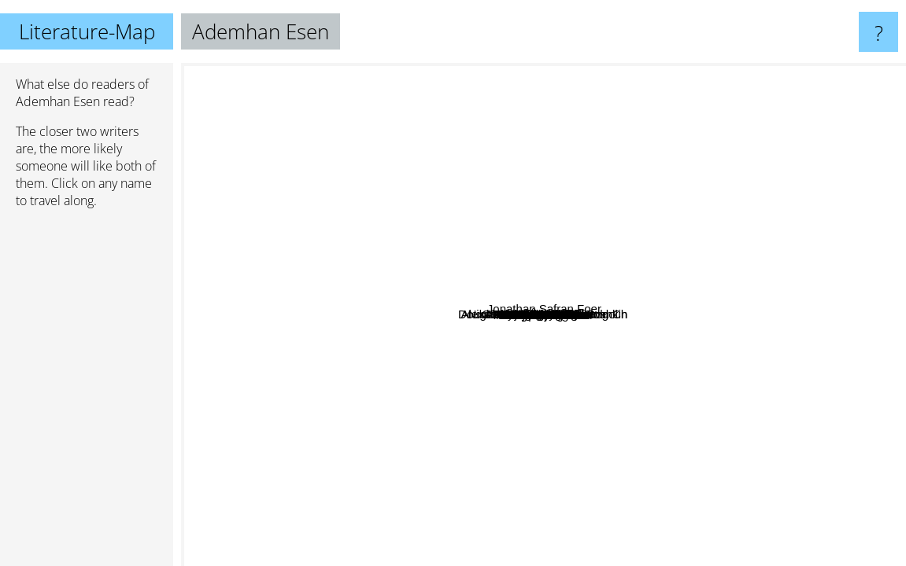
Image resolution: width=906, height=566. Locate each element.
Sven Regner (773, 396)
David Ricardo (475, 171)
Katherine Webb (419, 360)
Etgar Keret (521, 224)
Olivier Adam (374, 396)
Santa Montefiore (755, 304)
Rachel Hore (451, 231)
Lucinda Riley (688, 242)
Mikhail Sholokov (488, 381)
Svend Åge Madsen (639, 379)
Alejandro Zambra (744, 130)
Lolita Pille (669, 217)
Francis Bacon (539, 337)
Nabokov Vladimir (421, 180)
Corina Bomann (454, 251)
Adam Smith (687, 185)
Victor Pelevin (301, 102)
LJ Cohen (412, 385)
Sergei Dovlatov (617, 257)
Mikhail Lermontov (648, 431)
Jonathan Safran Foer (829, 458)
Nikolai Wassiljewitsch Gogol (391, 344)
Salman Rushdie (802, 87)
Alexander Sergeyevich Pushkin (628, 309)
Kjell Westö (602, 469)
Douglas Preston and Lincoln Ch (272, 395)
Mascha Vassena (443, 274)
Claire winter (633, 331)
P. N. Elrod (565, 208)
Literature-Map (87, 31)
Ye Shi (642, 354)
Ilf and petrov (432, 329)
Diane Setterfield (393, 509)
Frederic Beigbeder (562, 516)
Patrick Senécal (419, 480)
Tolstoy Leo (393, 296)
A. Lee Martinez (426, 90)
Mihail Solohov (476, 360)
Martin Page (477, 436)
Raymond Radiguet (491, 330)
